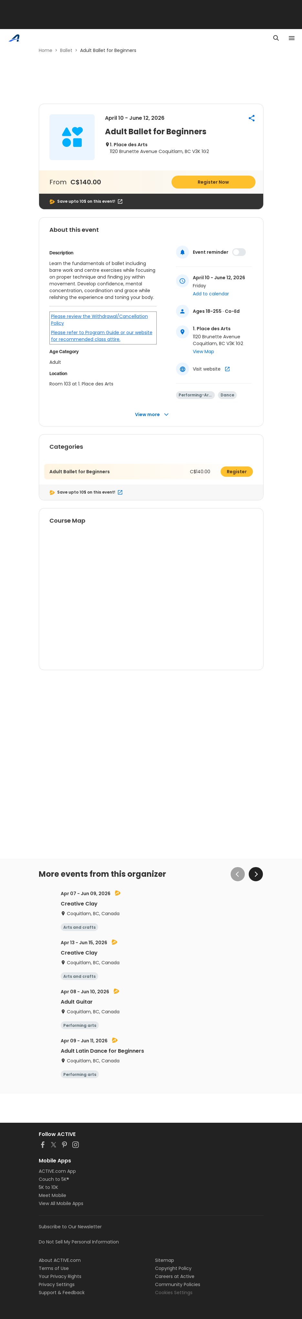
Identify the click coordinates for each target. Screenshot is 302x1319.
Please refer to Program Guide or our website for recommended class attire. (101, 336)
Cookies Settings (174, 1292)
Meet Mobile (52, 1195)
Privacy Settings (57, 1284)
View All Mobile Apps (61, 1203)
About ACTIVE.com (60, 1260)
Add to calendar (211, 294)
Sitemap (164, 1260)
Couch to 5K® (54, 1179)
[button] (251, 118)
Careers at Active (174, 1276)
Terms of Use (54, 1268)
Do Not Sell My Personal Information (79, 1242)
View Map (203, 351)
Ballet (66, 50)
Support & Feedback (62, 1292)
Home (45, 50)
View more (152, 414)
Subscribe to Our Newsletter (70, 1226)
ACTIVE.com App (57, 1171)
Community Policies (177, 1284)
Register (237, 471)
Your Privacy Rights (60, 1276)
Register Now (213, 182)
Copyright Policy (173, 1268)
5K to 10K (48, 1187)
